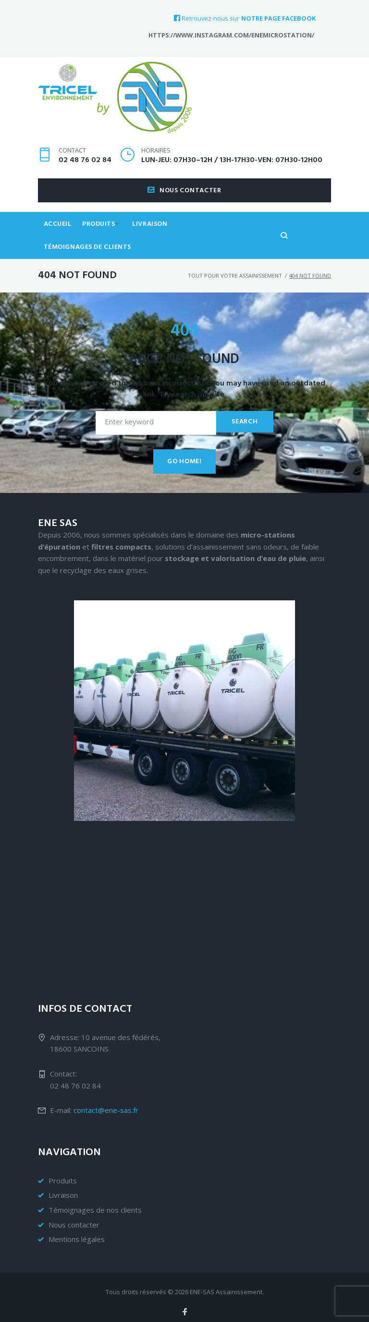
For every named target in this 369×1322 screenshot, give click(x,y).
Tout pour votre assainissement (235, 270)
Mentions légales (77, 1234)
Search (243, 415)
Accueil (59, 240)
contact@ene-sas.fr (106, 1105)
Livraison (156, 240)
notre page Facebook (278, 18)
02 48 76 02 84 (85, 175)
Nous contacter (184, 205)
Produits (102, 240)
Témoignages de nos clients (95, 1204)
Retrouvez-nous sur (206, 18)
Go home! (184, 456)
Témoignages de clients (230, 240)
